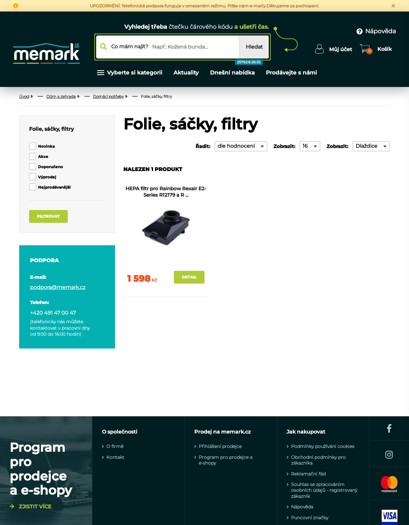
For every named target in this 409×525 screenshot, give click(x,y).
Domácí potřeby (108, 96)
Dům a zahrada (61, 96)
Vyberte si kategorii (129, 72)
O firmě (114, 446)
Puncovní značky (309, 518)
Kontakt (115, 457)
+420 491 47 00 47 (53, 313)
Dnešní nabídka (233, 67)
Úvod (24, 96)
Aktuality (186, 72)
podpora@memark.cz (57, 287)
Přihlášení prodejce (220, 446)
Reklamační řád (308, 474)
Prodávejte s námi (291, 72)
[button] (241, 146)
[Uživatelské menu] (333, 49)
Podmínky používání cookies (322, 446)
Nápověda (302, 507)
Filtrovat (48, 216)
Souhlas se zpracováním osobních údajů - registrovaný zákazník (324, 490)
